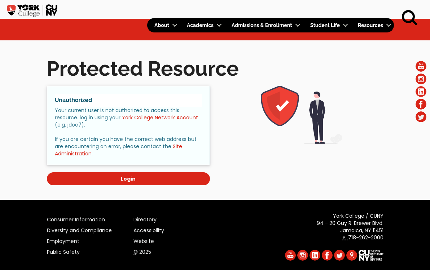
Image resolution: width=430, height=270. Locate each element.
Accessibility (148, 229)
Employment (63, 240)
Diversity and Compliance (79, 229)
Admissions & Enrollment (262, 25)
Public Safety (63, 250)
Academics (200, 25)
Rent (381, 9)
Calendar (299, 9)
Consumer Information (76, 218)
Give (358, 9)
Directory (145, 218)
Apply (334, 9)
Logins (263, 9)
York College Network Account (160, 117)
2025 (142, 250)
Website (143, 240)
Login (128, 178)
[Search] (410, 18)
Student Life (325, 25)
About (161, 25)
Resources (370, 25)
